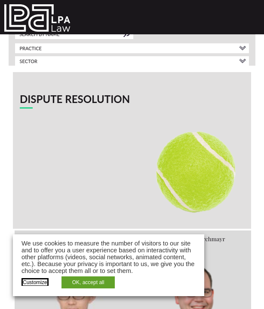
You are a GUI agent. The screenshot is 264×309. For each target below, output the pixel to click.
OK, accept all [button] (88, 282)
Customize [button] (35, 282)
